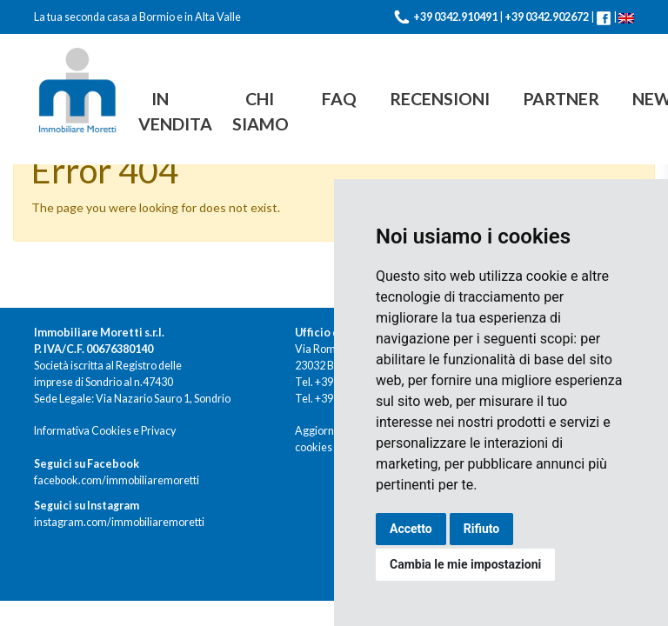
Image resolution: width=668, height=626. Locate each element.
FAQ (339, 99)
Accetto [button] (411, 529)
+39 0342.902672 (546, 16)
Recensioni (440, 99)
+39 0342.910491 (455, 16)
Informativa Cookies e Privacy (105, 430)
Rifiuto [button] (482, 529)
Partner (561, 99)
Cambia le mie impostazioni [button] (465, 564)
